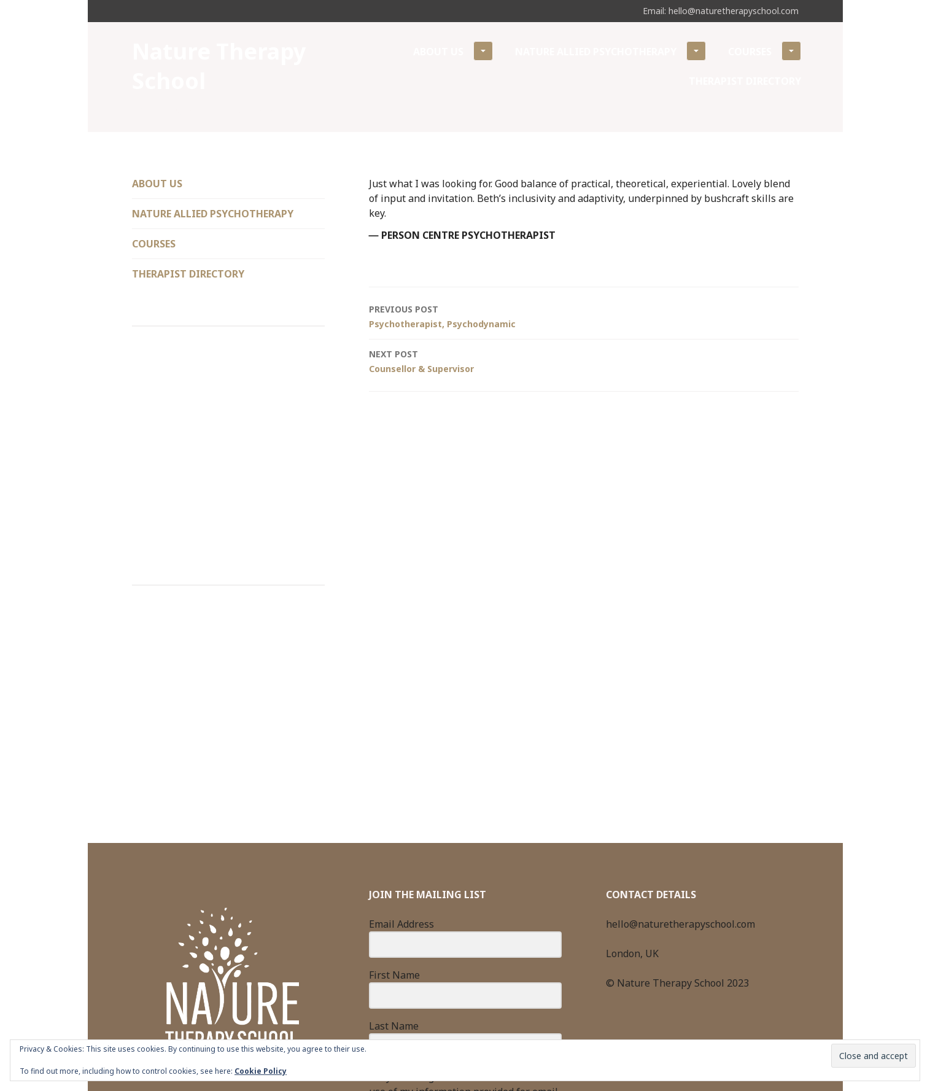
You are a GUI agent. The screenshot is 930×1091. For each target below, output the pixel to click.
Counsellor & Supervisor (584, 361)
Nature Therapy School (219, 66)
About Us (453, 51)
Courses (764, 51)
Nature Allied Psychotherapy (610, 51)
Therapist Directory (745, 81)
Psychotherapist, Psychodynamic (584, 316)
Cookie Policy (260, 1071)
